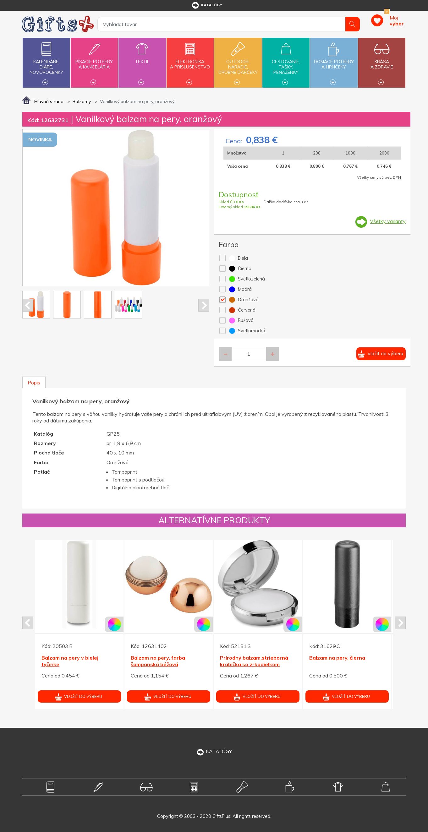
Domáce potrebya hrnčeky (333, 60)
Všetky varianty (388, 221)
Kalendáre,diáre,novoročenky (46, 62)
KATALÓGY (214, 751)
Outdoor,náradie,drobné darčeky (237, 62)
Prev (27, 305)
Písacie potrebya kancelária (94, 60)
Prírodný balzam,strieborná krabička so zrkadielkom (254, 661)
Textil (142, 58)
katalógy (206, 5)
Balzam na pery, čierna (337, 658)
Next (203, 305)
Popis (34, 382)
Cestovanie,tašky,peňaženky (286, 62)
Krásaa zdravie (381, 60)
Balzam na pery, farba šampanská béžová (158, 661)
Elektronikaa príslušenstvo (190, 60)
